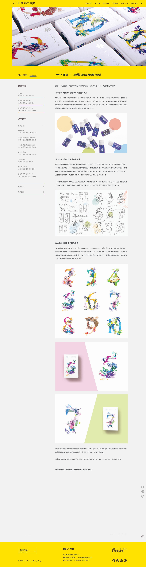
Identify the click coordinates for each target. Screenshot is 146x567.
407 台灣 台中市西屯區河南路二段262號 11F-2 (76, 560)
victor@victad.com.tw (85, 558)
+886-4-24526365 (69, 558)
